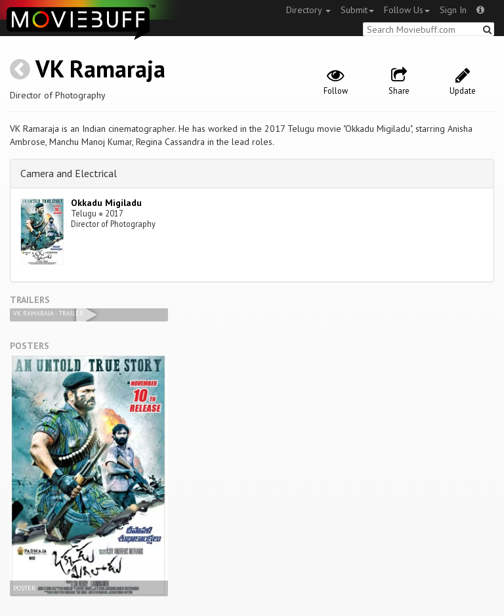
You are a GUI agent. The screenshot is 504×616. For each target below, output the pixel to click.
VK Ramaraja (100, 68)
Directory (308, 10)
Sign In (453, 10)
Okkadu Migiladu (106, 203)
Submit (357, 10)
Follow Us (407, 10)
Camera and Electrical (68, 173)
